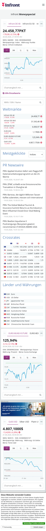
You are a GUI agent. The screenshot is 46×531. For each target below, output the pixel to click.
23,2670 (24, 277)
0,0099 (30, 270)
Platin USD (36, 421)
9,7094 (24, 273)
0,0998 (36, 267)
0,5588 (36, 263)
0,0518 (9, 273)
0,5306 (30, 263)
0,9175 (36, 247)
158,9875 (23, 250)
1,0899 (9, 260)
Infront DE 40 (14, 23)
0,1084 (9, 267)
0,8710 (30, 247)
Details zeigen (38, 527)
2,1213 (24, 270)
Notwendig (8, 527)
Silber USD (24, 421)
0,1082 (30, 277)
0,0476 (36, 273)
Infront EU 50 (28, 23)
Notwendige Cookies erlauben (34, 523)
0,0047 (30, 253)
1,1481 (9, 257)
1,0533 (36, 257)
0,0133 (15, 270)
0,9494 (30, 260)
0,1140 (36, 277)
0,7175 (15, 263)
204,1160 (23, 260)
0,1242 (9, 277)
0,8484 (9, 250)
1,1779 (15, 247)
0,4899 (36, 253)
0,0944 (30, 267)
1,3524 (15, 257)
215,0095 (23, 257)
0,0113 (9, 270)
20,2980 (24, 267)
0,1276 (15, 267)
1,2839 (15, 260)
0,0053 (9, 253)
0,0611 (15, 273)
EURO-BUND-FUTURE (18, 333)
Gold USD (13, 421)
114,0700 (23, 263)
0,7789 (36, 250)
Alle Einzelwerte (12, 93)
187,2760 (23, 247)
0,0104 (36, 270)
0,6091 (9, 263)
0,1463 (15, 277)
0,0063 (15, 253)
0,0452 (30, 273)
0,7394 (30, 250)
